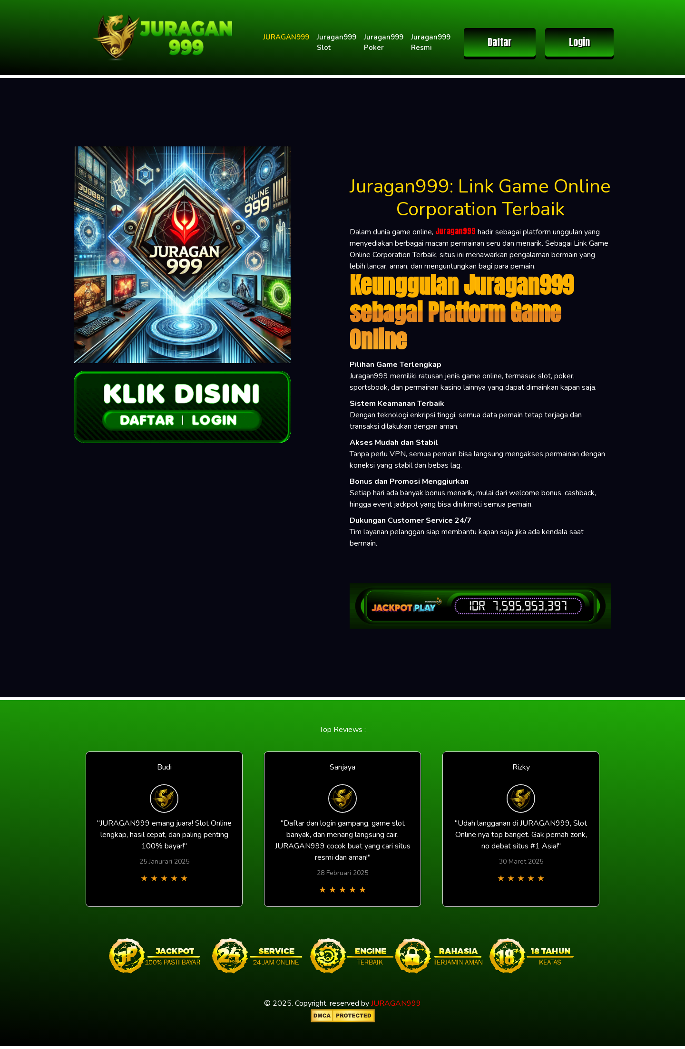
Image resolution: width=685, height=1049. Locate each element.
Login (579, 42)
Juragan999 (455, 231)
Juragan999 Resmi (430, 42)
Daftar (500, 42)
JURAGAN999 (286, 37)
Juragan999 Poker (383, 42)
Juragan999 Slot (336, 42)
